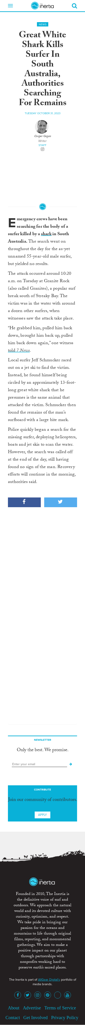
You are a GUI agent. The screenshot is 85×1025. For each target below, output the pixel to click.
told (19, 351)
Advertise (32, 1007)
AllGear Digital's (49, 980)
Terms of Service (60, 1007)
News (42, 24)
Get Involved (35, 1017)
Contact (12, 1017)
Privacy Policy (64, 1017)
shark (46, 234)
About (13, 1007)
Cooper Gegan (42, 136)
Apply (42, 815)
